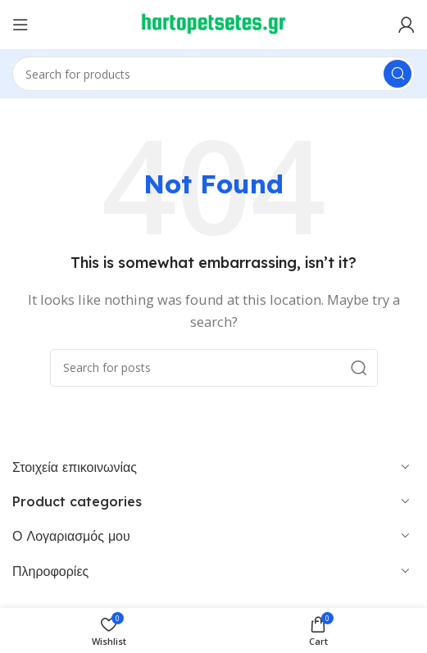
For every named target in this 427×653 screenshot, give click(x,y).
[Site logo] (214, 23)
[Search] (213, 74)
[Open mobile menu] (20, 24)
